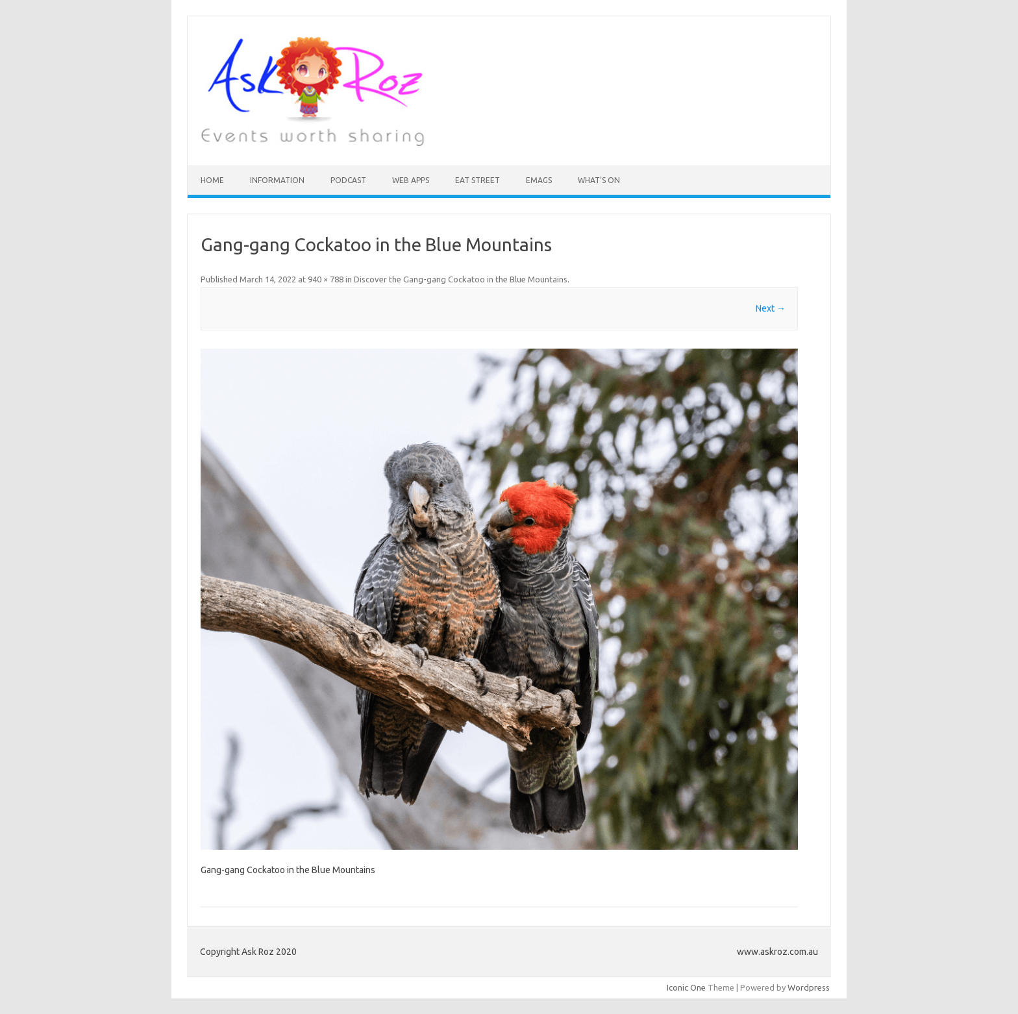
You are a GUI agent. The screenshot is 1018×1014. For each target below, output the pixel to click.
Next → (771, 308)
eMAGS (539, 180)
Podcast (348, 180)
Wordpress (809, 987)
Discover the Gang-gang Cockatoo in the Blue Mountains (460, 279)
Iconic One (686, 987)
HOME (212, 180)
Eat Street (477, 180)
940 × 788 (325, 279)
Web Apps (410, 180)
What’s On (599, 180)
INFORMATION (277, 180)
